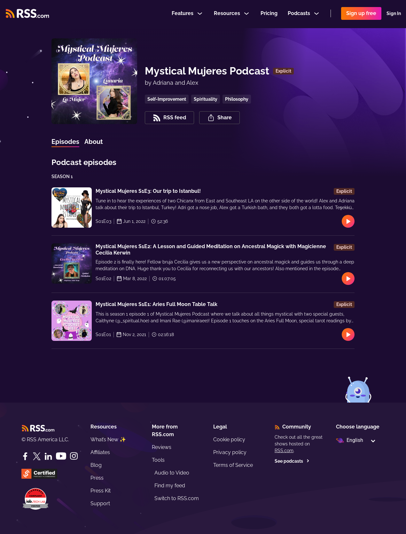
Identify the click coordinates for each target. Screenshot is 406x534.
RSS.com (284, 450)
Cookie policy (229, 439)
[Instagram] (74, 456)
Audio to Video (171, 473)
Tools (158, 460)
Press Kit (100, 491)
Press (97, 478)
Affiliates (100, 452)
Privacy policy (229, 452)
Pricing (269, 14)
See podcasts (292, 461)
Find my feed (169, 486)
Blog (96, 465)
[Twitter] (37, 456)
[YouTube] (61, 456)
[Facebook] (25, 456)
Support (100, 503)
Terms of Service (233, 465)
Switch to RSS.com (176, 498)
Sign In (393, 14)
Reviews (161, 447)
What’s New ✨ (108, 439)
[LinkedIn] (48, 456)
